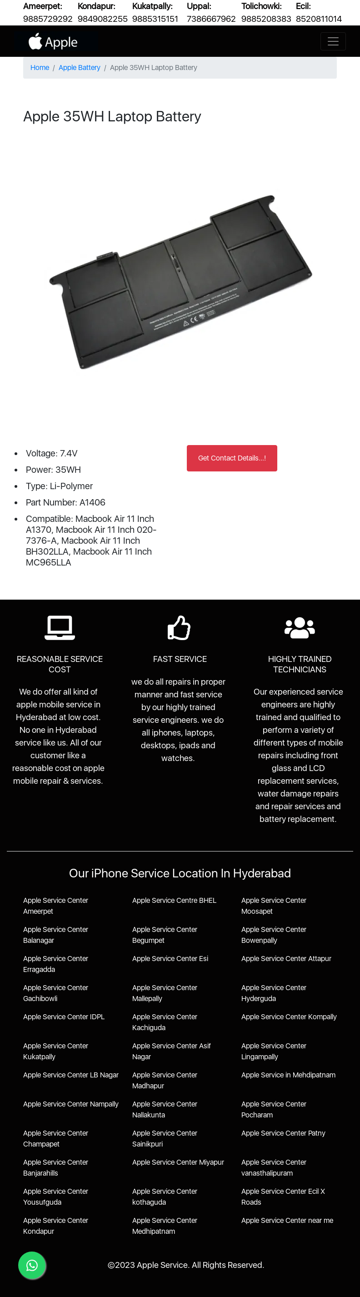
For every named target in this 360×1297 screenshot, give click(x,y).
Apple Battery (79, 67)
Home (39, 67)
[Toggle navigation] (333, 41)
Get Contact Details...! (232, 458)
